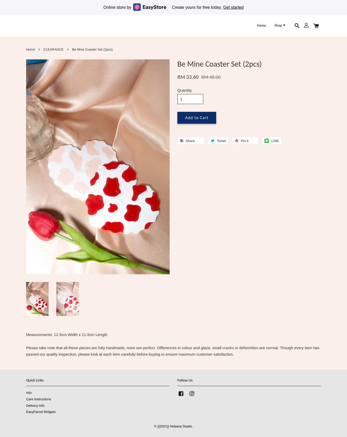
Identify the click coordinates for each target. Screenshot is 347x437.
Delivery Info (35, 406)
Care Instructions (38, 399)
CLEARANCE (53, 49)
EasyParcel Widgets (41, 412)
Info (29, 393)
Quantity (184, 90)
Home (261, 25)
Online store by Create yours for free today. (173, 7)
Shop (280, 25)
